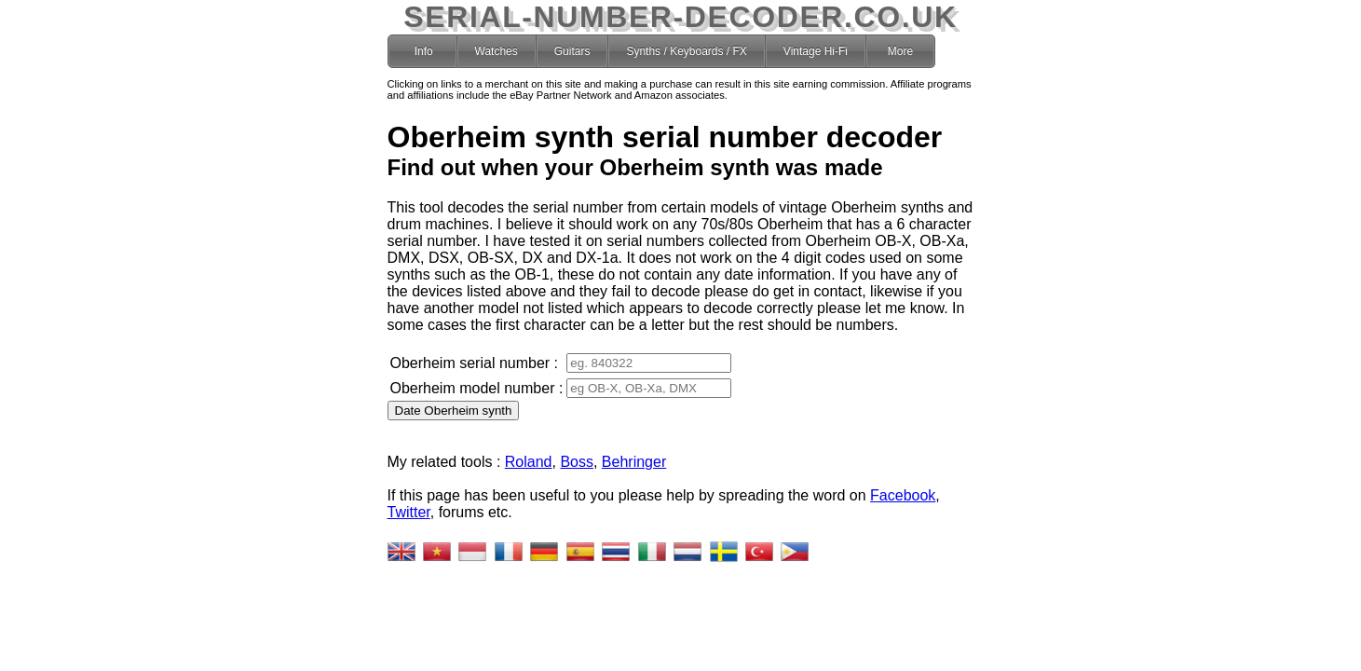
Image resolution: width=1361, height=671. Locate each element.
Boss (576, 462)
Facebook (902, 495)
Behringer (634, 462)
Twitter (409, 512)
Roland (528, 462)
